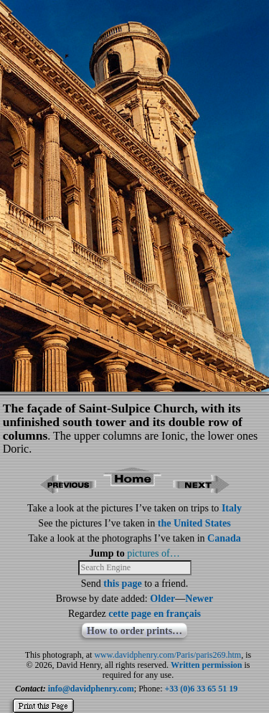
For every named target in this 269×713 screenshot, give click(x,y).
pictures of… (153, 553)
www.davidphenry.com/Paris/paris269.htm (167, 655)
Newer (199, 598)
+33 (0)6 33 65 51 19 (201, 689)
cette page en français (154, 613)
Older (162, 598)
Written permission (206, 665)
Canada (224, 538)
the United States (194, 523)
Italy (232, 508)
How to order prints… (134, 630)
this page (122, 583)
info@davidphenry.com (91, 689)
